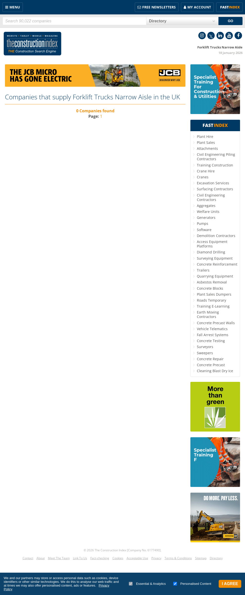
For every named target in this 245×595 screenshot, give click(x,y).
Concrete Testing (211, 340)
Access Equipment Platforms (212, 243)
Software (204, 229)
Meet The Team (59, 558)
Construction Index (32, 44)
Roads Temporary (211, 300)
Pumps (202, 223)
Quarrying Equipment (215, 276)
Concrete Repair (210, 359)
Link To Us (80, 558)
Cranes (203, 177)
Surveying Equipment (215, 258)
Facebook (238, 35)
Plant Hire (205, 136)
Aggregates (206, 205)
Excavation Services (213, 183)
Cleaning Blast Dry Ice (215, 370)
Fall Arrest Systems (212, 334)
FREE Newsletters (159, 7)
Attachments (207, 148)
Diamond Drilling (211, 252)
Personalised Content (192, 584)
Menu (14, 7)
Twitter (211, 35)
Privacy (156, 558)
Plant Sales (206, 142)
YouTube (229, 35)
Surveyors (205, 346)
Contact (28, 558)
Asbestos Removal (212, 282)
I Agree (230, 584)
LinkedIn (220, 35)
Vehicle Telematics (212, 328)
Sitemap (201, 558)
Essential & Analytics (147, 584)
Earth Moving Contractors (208, 314)
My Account (199, 7)
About (40, 558)
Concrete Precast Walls (216, 322)
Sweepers (205, 353)
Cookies (117, 558)
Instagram (202, 35)
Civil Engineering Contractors (211, 197)
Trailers (203, 270)
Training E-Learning (213, 306)
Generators (206, 217)
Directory (216, 558)
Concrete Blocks (210, 288)
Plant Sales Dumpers (214, 294)
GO (230, 21)
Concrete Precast (211, 364)
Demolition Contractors (216, 235)
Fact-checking (99, 558)
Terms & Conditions (178, 558)
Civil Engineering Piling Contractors (216, 156)
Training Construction (215, 165)
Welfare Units (208, 211)
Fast (230, 7)
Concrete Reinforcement (217, 264)
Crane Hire (206, 171)
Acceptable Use (137, 558)
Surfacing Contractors (215, 189)
